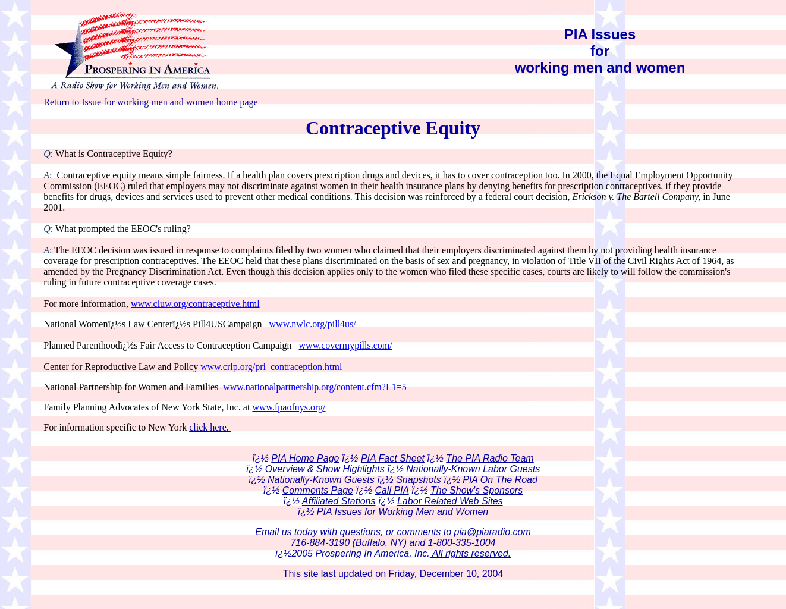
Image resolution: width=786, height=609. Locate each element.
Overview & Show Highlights (325, 469)
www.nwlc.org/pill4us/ (312, 324)
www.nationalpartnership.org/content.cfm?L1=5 (315, 387)
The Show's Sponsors (476, 490)
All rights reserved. (470, 553)
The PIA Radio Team (489, 458)
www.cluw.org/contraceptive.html (195, 304)
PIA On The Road (500, 480)
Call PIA (391, 490)
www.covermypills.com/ (345, 345)
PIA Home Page (305, 458)
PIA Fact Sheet (393, 458)
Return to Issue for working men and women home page (150, 102)
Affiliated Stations (339, 501)
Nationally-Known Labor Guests (473, 469)
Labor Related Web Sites (450, 501)
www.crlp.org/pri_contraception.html (271, 367)
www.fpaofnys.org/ (288, 407)
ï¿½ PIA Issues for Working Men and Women (393, 512)
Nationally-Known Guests (321, 480)
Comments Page (317, 490)
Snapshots (418, 480)
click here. (210, 427)
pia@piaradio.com (492, 532)
